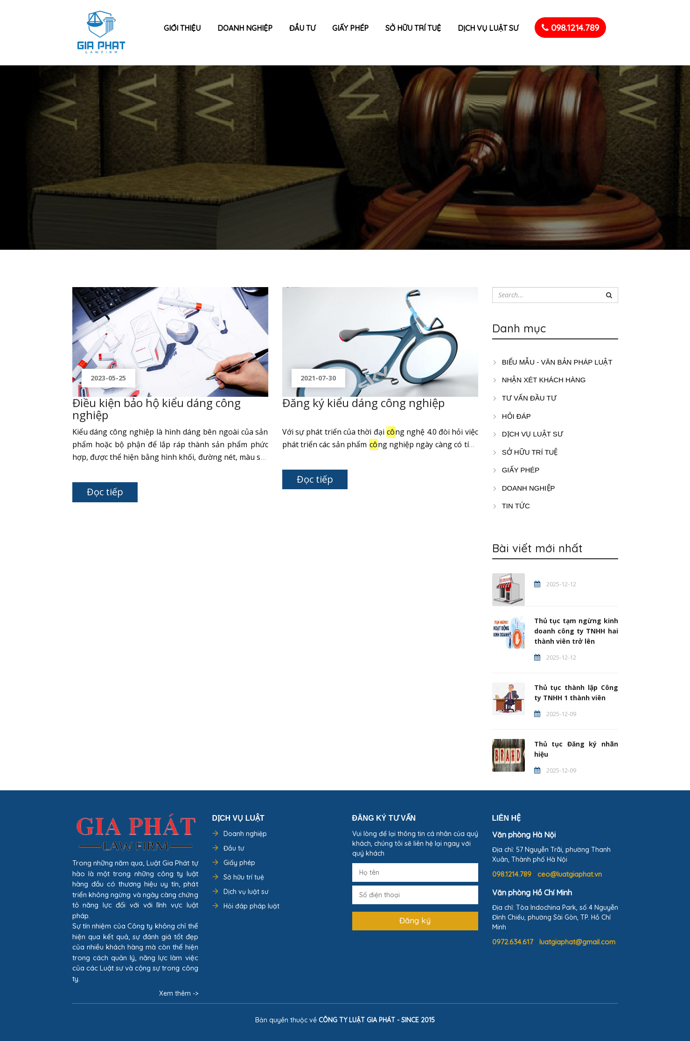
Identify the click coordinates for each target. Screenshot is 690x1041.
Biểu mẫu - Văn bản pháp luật (552, 362)
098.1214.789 (570, 27)
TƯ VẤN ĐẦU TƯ (524, 398)
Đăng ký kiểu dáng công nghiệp (363, 402)
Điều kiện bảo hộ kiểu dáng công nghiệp (156, 408)
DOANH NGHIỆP (523, 488)
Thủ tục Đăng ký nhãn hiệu (576, 749)
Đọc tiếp (105, 491)
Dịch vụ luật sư (488, 28)
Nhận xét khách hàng (539, 380)
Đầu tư (302, 28)
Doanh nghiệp (244, 28)
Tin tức (511, 506)
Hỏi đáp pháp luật (251, 906)
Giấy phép (350, 28)
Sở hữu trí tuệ (413, 28)
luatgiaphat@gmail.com (577, 941)
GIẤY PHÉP (516, 470)
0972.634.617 (513, 941)
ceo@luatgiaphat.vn (569, 874)
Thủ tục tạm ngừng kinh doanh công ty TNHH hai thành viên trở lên (576, 631)
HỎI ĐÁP (511, 416)
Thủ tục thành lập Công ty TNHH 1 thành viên (576, 692)
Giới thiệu (182, 28)
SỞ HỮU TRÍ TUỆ (525, 452)
